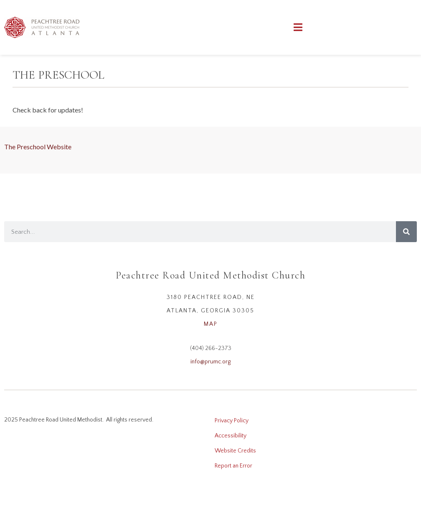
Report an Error (233, 465)
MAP (211, 324)
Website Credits (235, 450)
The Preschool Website (37, 147)
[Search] (406, 231)
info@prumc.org (210, 361)
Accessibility (230, 435)
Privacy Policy (232, 420)
